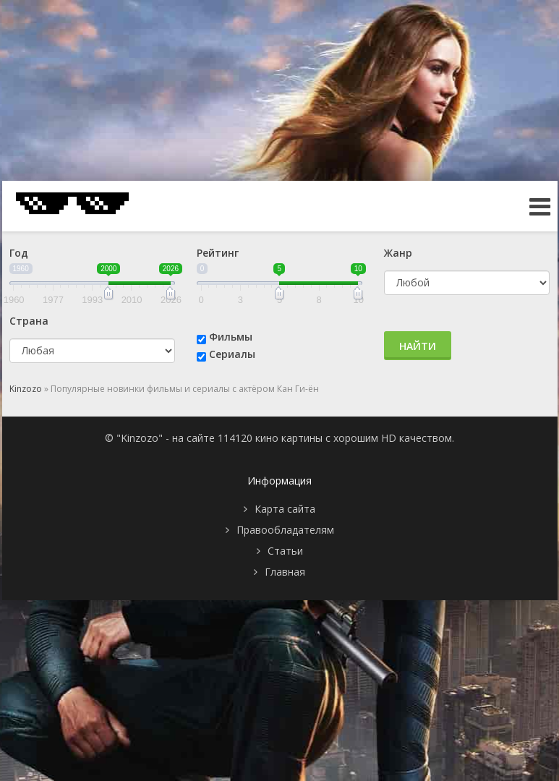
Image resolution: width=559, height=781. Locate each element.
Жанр (398, 253)
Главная (285, 572)
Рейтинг (218, 253)
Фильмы (230, 336)
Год (18, 253)
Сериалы (232, 354)
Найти (417, 346)
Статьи (285, 551)
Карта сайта (285, 509)
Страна (28, 321)
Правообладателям (285, 530)
